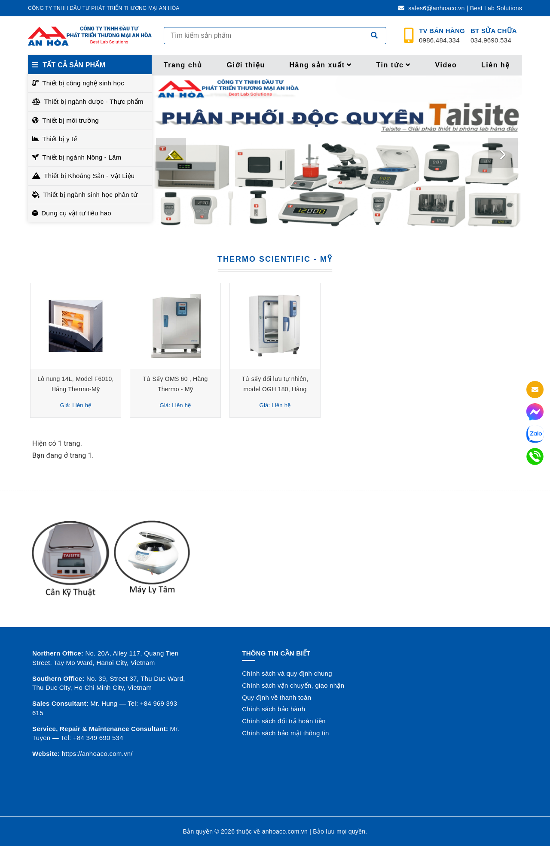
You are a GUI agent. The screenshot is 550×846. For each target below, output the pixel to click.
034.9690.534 (494, 35)
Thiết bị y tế (59, 138)
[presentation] (171, 153)
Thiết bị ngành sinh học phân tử (90, 194)
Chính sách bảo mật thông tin (285, 733)
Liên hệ (495, 65)
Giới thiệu (246, 65)
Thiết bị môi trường (70, 120)
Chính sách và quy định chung (287, 673)
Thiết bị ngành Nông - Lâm (81, 157)
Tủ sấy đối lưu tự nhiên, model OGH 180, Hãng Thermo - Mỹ (275, 389)
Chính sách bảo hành (273, 709)
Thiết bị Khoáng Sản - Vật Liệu (89, 175)
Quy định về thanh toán (276, 697)
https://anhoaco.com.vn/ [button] (97, 753)
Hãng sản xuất (320, 65)
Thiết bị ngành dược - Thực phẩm (94, 101)
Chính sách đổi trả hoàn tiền (284, 721)
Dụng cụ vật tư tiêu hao (76, 213)
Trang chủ (183, 65)
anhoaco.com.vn (285, 831)
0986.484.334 (442, 35)
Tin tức (393, 65)
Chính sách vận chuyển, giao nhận (293, 685)
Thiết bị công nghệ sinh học (83, 83)
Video (446, 65)
